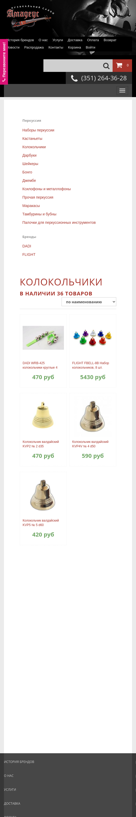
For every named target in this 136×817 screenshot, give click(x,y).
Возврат (110, 40)
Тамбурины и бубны (39, 214)
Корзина (74, 47)
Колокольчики (34, 147)
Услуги (57, 40)
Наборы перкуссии (38, 130)
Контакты (55, 47)
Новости (12, 47)
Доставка (75, 40)
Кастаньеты (32, 138)
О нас (43, 40)
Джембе (29, 180)
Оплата (93, 40)
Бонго (27, 172)
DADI (26, 246)
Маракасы (31, 206)
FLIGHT (29, 254)
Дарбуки (29, 155)
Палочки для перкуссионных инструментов (59, 222)
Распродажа (34, 47)
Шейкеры (30, 164)
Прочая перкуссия (37, 197)
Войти (90, 47)
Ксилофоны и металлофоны (46, 189)
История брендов (20, 40)
